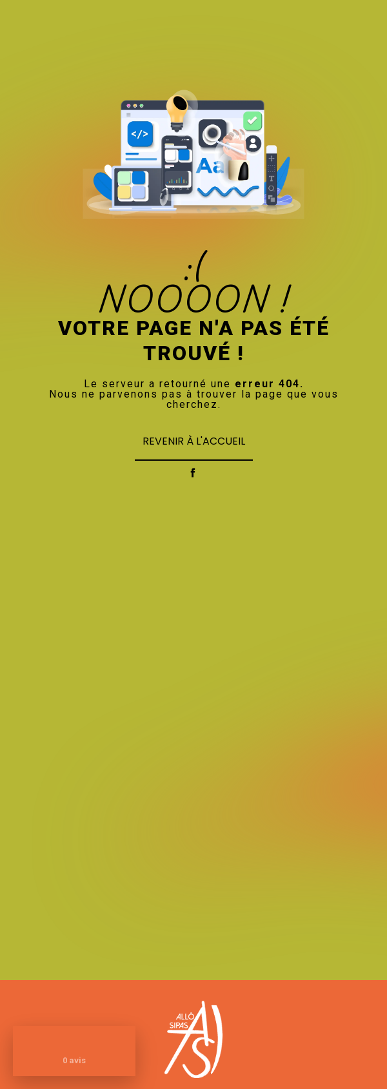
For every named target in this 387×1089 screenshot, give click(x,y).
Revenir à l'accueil (194, 441)
